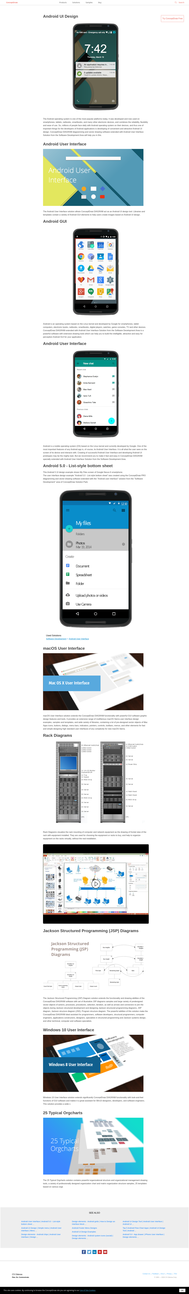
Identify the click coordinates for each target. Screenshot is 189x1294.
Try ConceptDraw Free (172, 18)
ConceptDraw (12, 2)
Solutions (76, 2)
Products (63, 2)
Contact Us (146, 1274)
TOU (175, 1274)
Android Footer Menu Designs (84, 1228)
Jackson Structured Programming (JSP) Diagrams (91, 930)
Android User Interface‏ (64, 144)
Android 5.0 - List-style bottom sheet (78, 465)
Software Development (56, 639)
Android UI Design (60, 16)
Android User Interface (64, 343)
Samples (89, 2)
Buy (99, 2)
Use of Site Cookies (87, 1290)
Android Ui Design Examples (84, 1232)
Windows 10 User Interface (68, 1030)
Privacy (169, 1274)
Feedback (155, 1274)
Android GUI (55, 221)
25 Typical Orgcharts (62, 1113)
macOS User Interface (64, 648)
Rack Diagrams (57, 735)
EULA (163, 1274)
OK (182, 1290)
